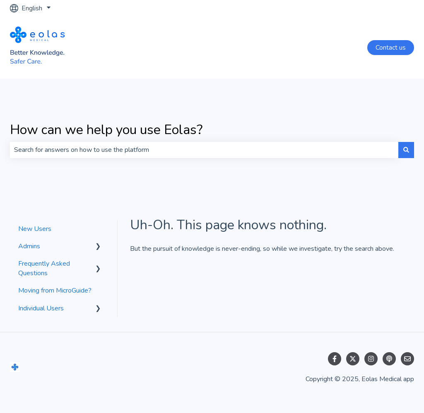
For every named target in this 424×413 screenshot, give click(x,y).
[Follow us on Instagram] (371, 358)
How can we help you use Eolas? (106, 130)
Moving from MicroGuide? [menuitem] (55, 290)
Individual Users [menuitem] (41, 308)
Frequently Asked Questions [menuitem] (44, 268)
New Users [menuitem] (34, 228)
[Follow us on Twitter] (352, 358)
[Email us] (407, 358)
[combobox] (204, 150)
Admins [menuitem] (29, 246)
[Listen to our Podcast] (389, 358)
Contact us (391, 47)
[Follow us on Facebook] (334, 358)
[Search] (406, 150)
